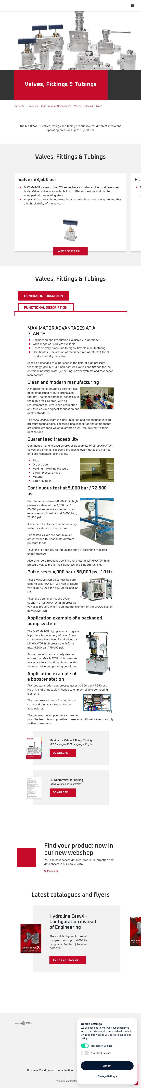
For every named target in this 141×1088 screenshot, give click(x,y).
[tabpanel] (70, 565)
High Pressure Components (56, 106)
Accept (107, 1064)
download (62, 753)
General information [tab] (43, 296)
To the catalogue (68, 960)
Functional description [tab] (46, 307)
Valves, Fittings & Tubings (88, 106)
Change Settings (107, 1074)
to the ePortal (51, 870)
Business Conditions (40, 1070)
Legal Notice (65, 1070)
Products (33, 106)
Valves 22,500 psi (70, 251)
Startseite (19, 106)
